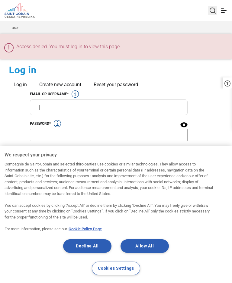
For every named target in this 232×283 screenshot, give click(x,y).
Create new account (60, 84)
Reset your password (116, 84)
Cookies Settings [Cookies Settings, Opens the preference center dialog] (116, 268)
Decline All (87, 246)
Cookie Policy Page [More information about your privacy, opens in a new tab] (85, 229)
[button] (184, 124)
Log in (20, 84)
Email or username (48, 94)
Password (39, 123)
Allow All (144, 246)
